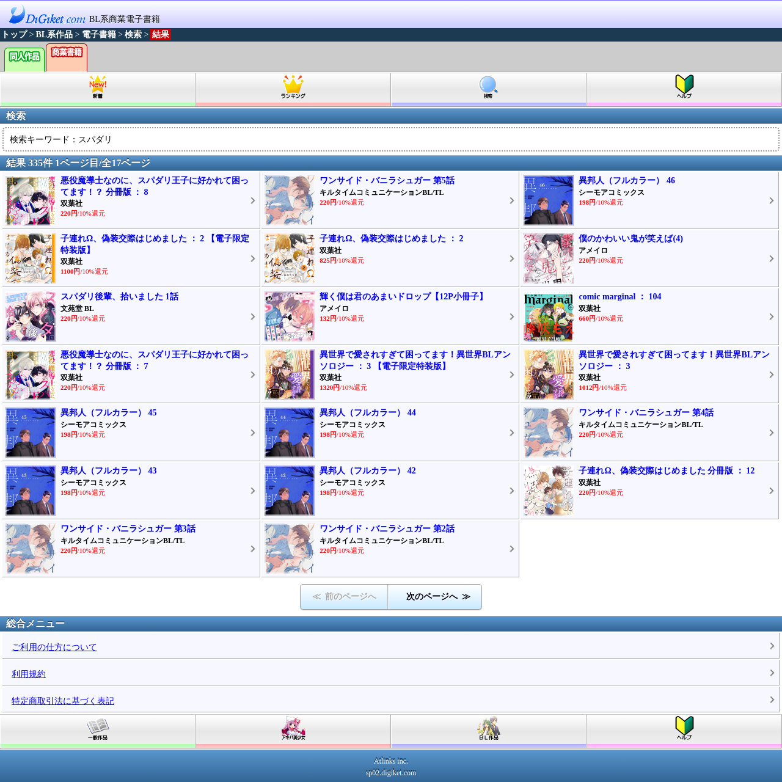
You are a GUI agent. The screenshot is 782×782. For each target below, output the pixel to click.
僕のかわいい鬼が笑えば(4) (630, 238)
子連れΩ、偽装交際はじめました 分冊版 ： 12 (667, 470)
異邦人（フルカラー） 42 (368, 470)
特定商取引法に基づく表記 (63, 701)
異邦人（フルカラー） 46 (627, 180)
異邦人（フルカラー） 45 (108, 412)
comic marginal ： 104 (620, 296)
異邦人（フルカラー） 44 (368, 412)
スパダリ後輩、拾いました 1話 (119, 296)
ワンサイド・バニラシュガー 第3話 (128, 528)
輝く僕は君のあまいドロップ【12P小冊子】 (404, 296)
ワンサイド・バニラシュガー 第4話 (646, 412)
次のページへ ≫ (438, 596)
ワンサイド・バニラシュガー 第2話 (387, 528)
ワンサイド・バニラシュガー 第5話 (387, 180)
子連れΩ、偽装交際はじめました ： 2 (391, 238)
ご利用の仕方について (54, 647)
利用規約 (29, 674)
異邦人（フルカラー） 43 (108, 470)
